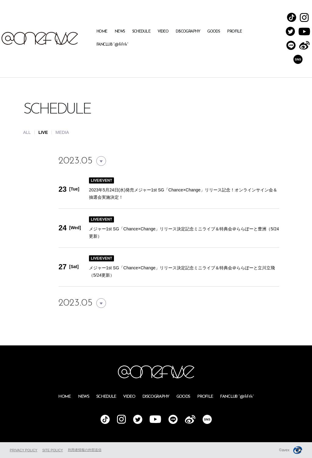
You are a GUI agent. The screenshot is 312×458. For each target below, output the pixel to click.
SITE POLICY (52, 450)
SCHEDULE (141, 31)
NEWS (120, 31)
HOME (101, 31)
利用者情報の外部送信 (84, 450)
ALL (27, 132)
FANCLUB (112, 45)
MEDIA (62, 132)
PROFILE (234, 31)
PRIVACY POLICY (23, 450)
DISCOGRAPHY (188, 31)
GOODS (213, 31)
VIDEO (163, 31)
